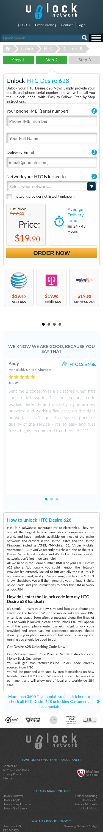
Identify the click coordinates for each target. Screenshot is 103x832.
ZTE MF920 (11, 793)
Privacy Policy (12, 737)
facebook (41, 818)
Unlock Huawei (13, 758)
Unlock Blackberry (15, 771)
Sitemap (8, 741)
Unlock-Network (51, 11)
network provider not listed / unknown (44, 196)
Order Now (52, 253)
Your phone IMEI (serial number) (37, 110)
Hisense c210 (12, 789)
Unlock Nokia (88, 771)
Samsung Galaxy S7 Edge (80, 789)
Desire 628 (72, 48)
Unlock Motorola (86, 767)
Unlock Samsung (86, 758)
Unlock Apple (11, 763)
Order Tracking (45, 25)
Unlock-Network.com (51, 704)
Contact (67, 25)
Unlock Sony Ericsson (17, 767)
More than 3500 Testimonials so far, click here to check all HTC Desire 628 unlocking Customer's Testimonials (49, 664)
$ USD (22, 25)
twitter (52, 818)
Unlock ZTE (89, 763)
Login (81, 25)
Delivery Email (20, 152)
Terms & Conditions (16, 733)
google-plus (63, 818)
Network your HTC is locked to (36, 176)
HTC (48, 48)
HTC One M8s (82, 364)
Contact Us (10, 728)
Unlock (27, 48)
